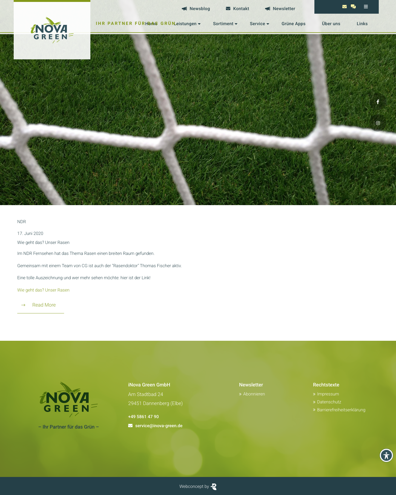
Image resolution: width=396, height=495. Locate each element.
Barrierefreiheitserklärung (341, 409)
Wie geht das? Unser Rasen (43, 242)
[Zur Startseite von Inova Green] (52, 29)
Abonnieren (254, 394)
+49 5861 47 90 (143, 416)
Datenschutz (329, 401)
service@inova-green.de (158, 425)
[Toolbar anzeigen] (386, 455)
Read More (38, 305)
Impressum (328, 394)
